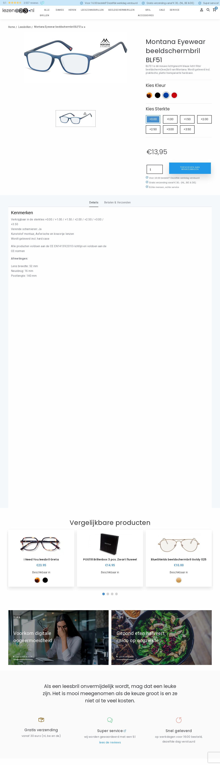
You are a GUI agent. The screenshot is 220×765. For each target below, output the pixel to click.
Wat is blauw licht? (19, 678)
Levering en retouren (72, 591)
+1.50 (187, 119)
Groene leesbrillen (18, 703)
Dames (60, 10)
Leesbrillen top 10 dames (23, 650)
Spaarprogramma (18, 577)
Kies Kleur (156, 85)
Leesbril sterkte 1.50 (174, 650)
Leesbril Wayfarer (121, 678)
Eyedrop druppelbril (71, 685)
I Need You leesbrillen (72, 706)
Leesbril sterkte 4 (172, 685)
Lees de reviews (110, 529)
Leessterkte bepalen (174, 706)
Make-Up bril (118, 692)
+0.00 (153, 119)
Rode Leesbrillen (69, 632)
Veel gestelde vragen (20, 591)
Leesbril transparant (71, 625)
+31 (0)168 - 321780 (123, 731)
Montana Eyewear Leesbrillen (128, 632)
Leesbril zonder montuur (125, 685)
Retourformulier (17, 570)
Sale (162, 10)
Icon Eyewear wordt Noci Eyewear (131, 625)
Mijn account (15, 584)
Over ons (118, 563)
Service (174, 10)
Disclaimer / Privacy (71, 584)
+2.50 (153, 129)
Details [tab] (93, 202)
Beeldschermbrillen (121, 10)
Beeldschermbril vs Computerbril (27, 636)
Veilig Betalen (68, 570)
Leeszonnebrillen (92, 10)
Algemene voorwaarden (125, 584)
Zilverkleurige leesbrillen (74, 639)
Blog (114, 591)
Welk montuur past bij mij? (126, 699)
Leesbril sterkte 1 (172, 643)
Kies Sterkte (158, 109)
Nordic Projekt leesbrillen (125, 639)
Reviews (116, 577)
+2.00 (204, 119)
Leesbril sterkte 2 (172, 657)
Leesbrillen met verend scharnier (27, 643)
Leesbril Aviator (120, 664)
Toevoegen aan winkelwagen (190, 168)
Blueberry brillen (69, 671)
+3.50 (187, 129)
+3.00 (170, 129)
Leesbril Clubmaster (122, 671)
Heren (72, 10)
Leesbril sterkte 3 (172, 671)
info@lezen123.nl (121, 736)
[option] (41, 345)
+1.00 (170, 119)
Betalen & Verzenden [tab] (117, 202)
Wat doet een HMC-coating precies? (29, 671)
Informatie (68, 563)
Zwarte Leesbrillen (70, 646)
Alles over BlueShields (73, 664)
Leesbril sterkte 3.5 (173, 678)
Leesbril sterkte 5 (172, 699)
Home (11, 27)
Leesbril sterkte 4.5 (173, 692)
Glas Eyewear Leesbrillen (74, 699)
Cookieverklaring (69, 577)
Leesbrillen (24, 27)
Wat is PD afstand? (19, 685)
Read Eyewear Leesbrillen (126, 646)
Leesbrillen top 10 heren (22, 657)
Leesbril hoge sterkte (174, 636)
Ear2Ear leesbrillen (70, 678)
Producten (16, 563)
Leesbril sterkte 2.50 (174, 664)
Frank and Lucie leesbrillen (75, 692)
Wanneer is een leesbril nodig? (26, 664)
